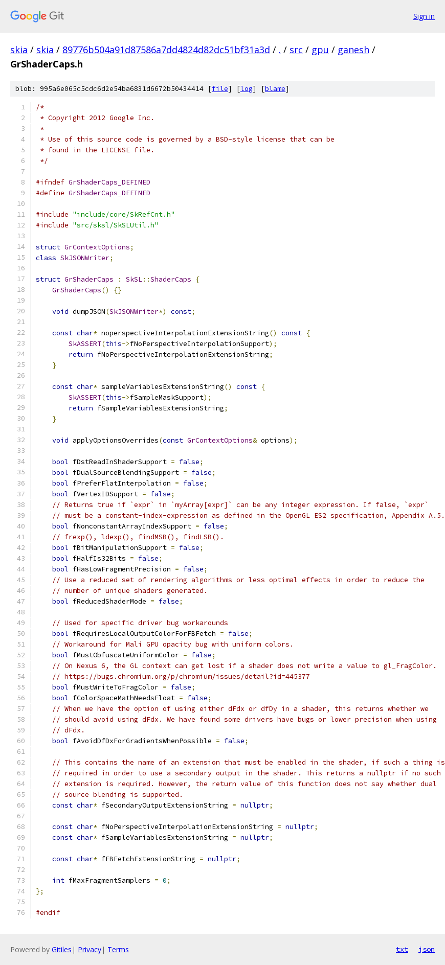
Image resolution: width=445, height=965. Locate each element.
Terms (118, 949)
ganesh (353, 49)
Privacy (89, 949)
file (220, 88)
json (426, 949)
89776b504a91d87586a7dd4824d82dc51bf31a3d (166, 49)
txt (402, 949)
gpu (320, 49)
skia (19, 49)
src (296, 49)
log (246, 88)
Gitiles (62, 949)
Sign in (424, 16)
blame (275, 88)
